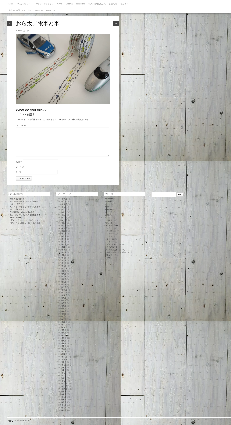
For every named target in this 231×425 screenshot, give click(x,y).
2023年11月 (62, 220)
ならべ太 (108, 223)
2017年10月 (62, 359)
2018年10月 (62, 327)
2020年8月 (62, 274)
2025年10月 (62, 199)
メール (20, 167)
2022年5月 (62, 236)
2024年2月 (62, 212)
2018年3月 (62, 346)
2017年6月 (62, 367)
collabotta (109, 199)
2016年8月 (62, 394)
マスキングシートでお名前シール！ (24, 201)
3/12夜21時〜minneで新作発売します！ (26, 212)
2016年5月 (62, 402)
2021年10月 (62, 250)
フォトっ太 (111, 242)
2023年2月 (62, 223)
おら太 (109, 231)
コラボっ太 (111, 234)
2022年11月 (62, 231)
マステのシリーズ (24, 4)
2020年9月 (62, 271)
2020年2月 (62, 284)
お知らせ (113, 4)
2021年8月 (62, 255)
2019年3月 (62, 314)
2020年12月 (62, 268)
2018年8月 (62, 333)
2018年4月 (62, 343)
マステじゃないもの (115, 244)
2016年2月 (62, 410)
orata (107, 207)
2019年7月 (62, 303)
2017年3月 (62, 375)
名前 (19, 162)
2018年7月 (62, 335)
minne (59, 4)
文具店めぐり (110, 255)
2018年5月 (62, 341)
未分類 (108, 258)
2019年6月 (62, 306)
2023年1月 (62, 226)
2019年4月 (62, 311)
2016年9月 (62, 392)
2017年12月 (62, 354)
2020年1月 (62, 287)
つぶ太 (109, 236)
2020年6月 (62, 279)
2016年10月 (62, 389)
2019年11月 (62, 292)
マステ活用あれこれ (97, 4)
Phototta (108, 209)
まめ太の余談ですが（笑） (20, 10)
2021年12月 (62, 247)
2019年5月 (62, 309)
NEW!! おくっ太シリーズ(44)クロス (24, 220)
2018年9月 (62, 330)
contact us (50, 10)
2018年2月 (62, 349)
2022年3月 (62, 242)
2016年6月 (62, 400)
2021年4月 (62, 263)
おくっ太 (108, 212)
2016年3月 (62, 408)
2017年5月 (62, 370)
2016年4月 (62, 405)
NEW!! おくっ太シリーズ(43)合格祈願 (25, 223)
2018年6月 (62, 338)
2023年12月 (62, 218)
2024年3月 (62, 209)
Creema (69, 4)
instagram (80, 4)
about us (39, 10)
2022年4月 (62, 239)
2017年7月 (62, 365)
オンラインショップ (44, 4)
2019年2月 (62, 317)
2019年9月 (62, 298)
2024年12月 (62, 204)
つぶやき (124, 4)
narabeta (108, 201)
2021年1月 (62, 266)
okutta (107, 204)
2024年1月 (62, 215)
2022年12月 (62, 228)
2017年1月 (62, 381)
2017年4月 (62, 373)
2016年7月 (62, 397)
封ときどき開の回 (17, 199)
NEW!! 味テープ (16, 218)
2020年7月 (62, 276)
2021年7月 (62, 258)
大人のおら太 (112, 247)
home (10, 4)
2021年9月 (62, 252)
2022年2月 (62, 244)
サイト (19, 172)
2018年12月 (62, 322)
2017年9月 (62, 362)
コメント (21, 125)
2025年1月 (62, 201)
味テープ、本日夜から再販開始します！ (26, 215)
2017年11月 (62, 357)
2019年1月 (62, 319)
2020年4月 (62, 282)
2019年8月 (62, 300)
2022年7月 (62, 234)
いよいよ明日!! (16, 204)
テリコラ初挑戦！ (17, 209)
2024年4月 (62, 207)
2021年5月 (62, 260)
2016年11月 (62, 386)
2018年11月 (62, 325)
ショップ (108, 218)
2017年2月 (62, 378)
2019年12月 (62, 290)
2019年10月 (62, 295)
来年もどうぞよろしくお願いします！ (25, 207)
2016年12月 (62, 383)
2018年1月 (62, 351)
